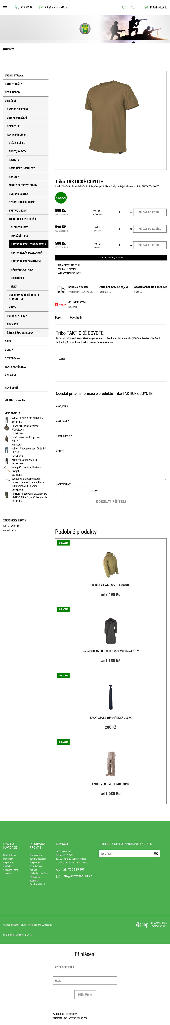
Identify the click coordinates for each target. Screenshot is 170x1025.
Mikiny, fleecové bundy (23, 185)
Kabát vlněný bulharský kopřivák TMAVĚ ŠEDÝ (111, 651)
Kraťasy (14, 177)
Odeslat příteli (111, 501)
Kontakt (33, 869)
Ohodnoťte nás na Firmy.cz (17, 934)
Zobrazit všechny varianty (110, 257)
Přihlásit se (8, 858)
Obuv (8, 341)
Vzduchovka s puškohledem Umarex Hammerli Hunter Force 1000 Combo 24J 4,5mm (28, 482)
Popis (58, 317)
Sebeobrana (12, 358)
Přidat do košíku (149, 212)
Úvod (57, 186)
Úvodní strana (14, 75)
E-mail (101, 851)
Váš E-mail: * (62, 421)
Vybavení (10, 375)
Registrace (8, 862)
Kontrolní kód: (63, 484)
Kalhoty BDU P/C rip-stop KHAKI (110, 784)
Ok (156, 853)
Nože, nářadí (12, 92)
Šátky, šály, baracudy (20, 333)
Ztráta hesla (8, 866)
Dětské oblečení (17, 117)
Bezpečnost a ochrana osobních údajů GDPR (38, 858)
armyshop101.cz (18, 924)
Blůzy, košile (17, 143)
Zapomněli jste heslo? (65, 1014)
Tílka (14, 286)
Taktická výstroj (15, 366)
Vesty (12, 307)
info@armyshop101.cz (57, 7)
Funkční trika (19, 236)
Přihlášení (85, 994)
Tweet (62, 358)
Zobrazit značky (15, 400)
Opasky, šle (14, 126)
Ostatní (9, 350)
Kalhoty (14, 160)
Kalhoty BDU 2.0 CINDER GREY (27, 418)
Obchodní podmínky (39, 873)
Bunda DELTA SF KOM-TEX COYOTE (110, 585)
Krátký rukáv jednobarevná (28, 244)
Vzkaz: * (60, 451)
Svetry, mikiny (18, 210)
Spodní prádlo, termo (22, 202)
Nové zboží (11, 387)
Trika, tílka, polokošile (23, 219)
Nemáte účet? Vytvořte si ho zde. (71, 1018)
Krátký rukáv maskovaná (26, 253)
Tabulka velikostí (37, 884)
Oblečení (10, 101)
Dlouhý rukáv (19, 227)
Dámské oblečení (17, 109)
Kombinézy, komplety (22, 168)
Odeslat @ (76, 317)
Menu (10, 48)
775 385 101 (27, 7)
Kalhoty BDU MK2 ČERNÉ (25, 460)
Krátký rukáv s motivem (26, 261)
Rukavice (12, 324)
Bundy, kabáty (17, 151)
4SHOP (163, 926)
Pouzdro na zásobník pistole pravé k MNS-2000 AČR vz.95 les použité (29, 495)
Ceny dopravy (36, 866)
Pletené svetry (18, 193)
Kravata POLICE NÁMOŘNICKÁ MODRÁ (110, 717)
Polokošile (17, 278)
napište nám (9, 530)
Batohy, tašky (13, 84)
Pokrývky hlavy (17, 316)
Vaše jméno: (62, 406)
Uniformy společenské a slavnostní (24, 297)
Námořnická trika (22, 269)
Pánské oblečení (17, 134)
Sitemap (7, 873)
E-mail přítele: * (64, 436)
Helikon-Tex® (74, 273)
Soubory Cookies (10, 869)
